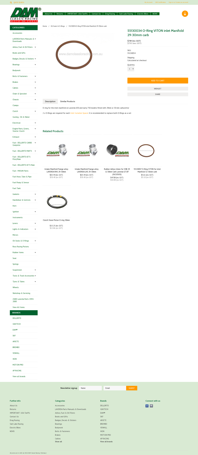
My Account (148, 2)
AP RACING (17, 370)
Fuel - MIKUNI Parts (20, 171)
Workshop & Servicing (21, 293)
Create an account (182, 2)
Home (45, 26)
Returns (60, 14)
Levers (15, 223)
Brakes (15, 82)
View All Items (19, 307)
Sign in (171, 2)
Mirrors (15, 235)
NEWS (155, 14)
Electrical (16, 123)
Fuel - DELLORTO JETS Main (24, 165)
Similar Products (67, 101)
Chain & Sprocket (20, 93)
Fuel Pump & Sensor (21, 182)
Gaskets (16, 194)
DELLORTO (17, 318)
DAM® (15, 330)
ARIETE (16, 341)
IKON (15, 359)
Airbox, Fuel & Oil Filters (23, 47)
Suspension (17, 270)
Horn (14, 206)
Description (50, 101)
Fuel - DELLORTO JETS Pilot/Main (21, 158)
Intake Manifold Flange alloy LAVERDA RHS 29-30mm (56, 170)
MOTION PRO (18, 365)
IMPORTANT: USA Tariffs (77, 14)
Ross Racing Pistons (21, 246)
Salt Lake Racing (126, 14)
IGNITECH (17, 324)
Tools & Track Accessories (23, 275)
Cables (15, 88)
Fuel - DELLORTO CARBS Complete (22, 143)
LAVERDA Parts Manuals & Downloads (23, 40)
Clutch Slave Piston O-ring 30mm (56, 220)
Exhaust (16, 137)
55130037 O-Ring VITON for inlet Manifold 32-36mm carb (147, 170)
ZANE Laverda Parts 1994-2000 (23, 300)
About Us (48, 14)
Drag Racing (110, 14)
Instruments (18, 217)
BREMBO (16, 347)
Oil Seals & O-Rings (21, 241)
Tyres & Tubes (18, 281)
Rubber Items (18, 252)
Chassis (16, 99)
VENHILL (16, 353)
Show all (58, 441)
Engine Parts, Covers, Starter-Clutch (21, 129)
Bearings (16, 64)
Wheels (16, 287)
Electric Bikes (142, 14)
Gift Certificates (160, 2)
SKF (14, 335)
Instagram (151, 405)
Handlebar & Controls (21, 200)
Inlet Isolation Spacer (79, 113)
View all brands (19, 376)
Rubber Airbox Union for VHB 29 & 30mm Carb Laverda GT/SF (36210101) (117, 172)
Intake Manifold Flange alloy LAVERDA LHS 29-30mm (86, 170)
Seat (14, 258)
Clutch (15, 111)
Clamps (16, 105)
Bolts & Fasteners (20, 76)
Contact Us (96, 14)
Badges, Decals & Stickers (23, 59)
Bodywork (16, 70)
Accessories (17, 33)
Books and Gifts (19, 53)
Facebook (147, 405)
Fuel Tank (17, 188)
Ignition (16, 211)
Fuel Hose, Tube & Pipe (22, 176)
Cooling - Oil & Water (21, 117)
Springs (16, 264)
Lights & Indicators (20, 229)
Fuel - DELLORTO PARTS (22, 151)
